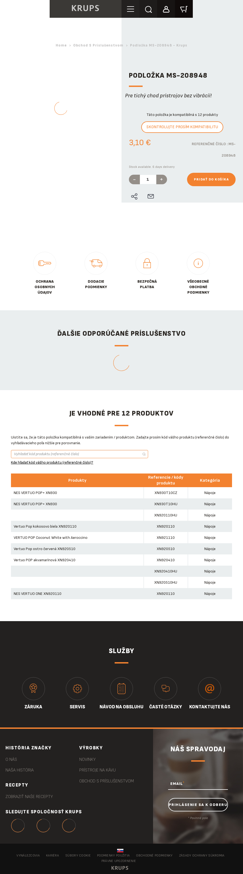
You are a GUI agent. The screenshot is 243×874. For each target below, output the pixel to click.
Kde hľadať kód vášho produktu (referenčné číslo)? (52, 462)
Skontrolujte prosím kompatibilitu (182, 127)
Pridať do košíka (211, 179)
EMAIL (177, 783)
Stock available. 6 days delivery (152, 167)
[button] (166, 8)
